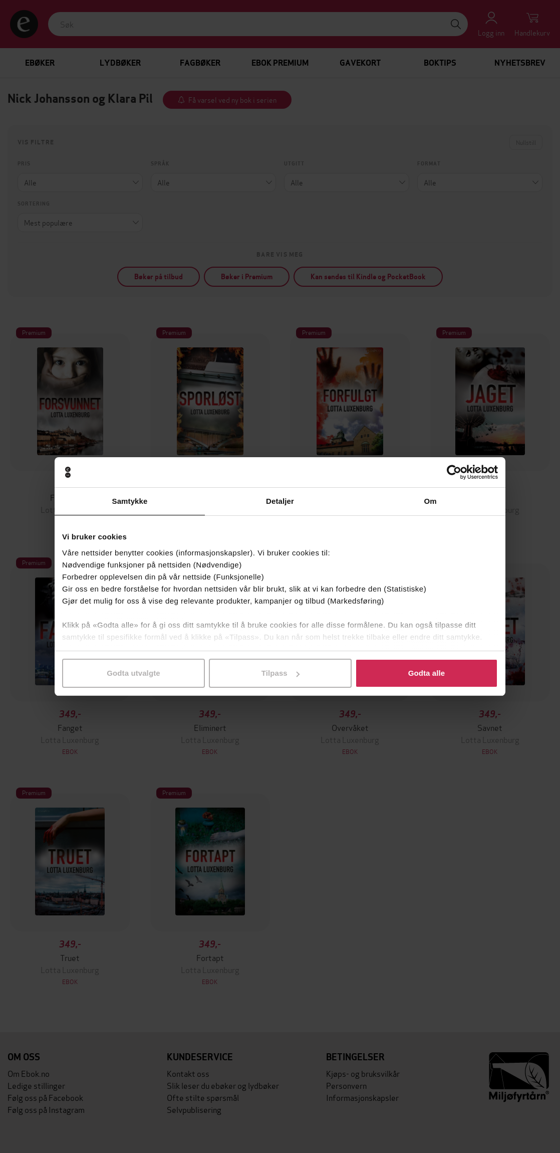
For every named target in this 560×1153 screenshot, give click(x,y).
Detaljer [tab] (280, 501)
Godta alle (426, 673)
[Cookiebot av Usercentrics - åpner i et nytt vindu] (454, 472)
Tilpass (280, 673)
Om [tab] (430, 501)
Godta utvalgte (133, 673)
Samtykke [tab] (130, 501)
